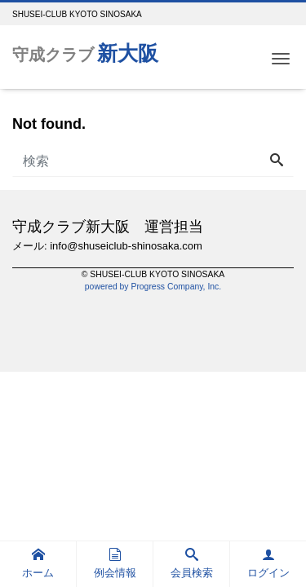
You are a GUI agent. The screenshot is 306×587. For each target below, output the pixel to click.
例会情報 (115, 563)
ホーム (38, 563)
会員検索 (192, 563)
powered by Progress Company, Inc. (153, 286)
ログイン (268, 563)
